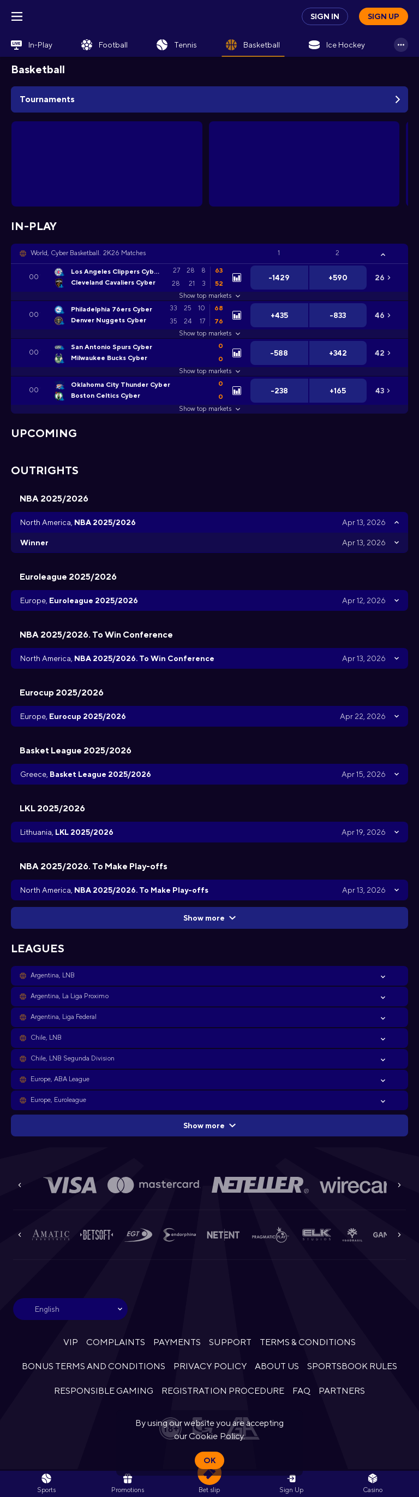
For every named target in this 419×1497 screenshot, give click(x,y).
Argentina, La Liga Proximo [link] (70, 996)
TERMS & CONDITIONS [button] (308, 1342)
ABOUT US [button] (277, 1366)
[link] (31, 45)
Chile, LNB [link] (46, 1037)
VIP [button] (70, 1342)
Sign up (383, 16)
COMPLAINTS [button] (115, 1342)
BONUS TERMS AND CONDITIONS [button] (94, 1366)
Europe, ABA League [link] (60, 1079)
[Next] (399, 1185)
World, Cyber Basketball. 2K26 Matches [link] (88, 253)
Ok (209, 1460)
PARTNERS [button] (342, 1391)
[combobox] (70, 1309)
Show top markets (209, 295)
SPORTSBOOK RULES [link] (352, 1366)
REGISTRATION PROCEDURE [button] (222, 1391)
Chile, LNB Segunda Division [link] (73, 1058)
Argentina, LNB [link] (53, 975)
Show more (209, 917)
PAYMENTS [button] (177, 1342)
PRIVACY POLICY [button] (209, 1366)
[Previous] (19, 1185)
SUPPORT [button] (230, 1342)
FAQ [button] (301, 1391)
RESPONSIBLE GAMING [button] (103, 1391)
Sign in (324, 16)
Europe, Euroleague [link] (58, 1100)
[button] (209, 253)
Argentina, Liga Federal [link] (64, 1017)
